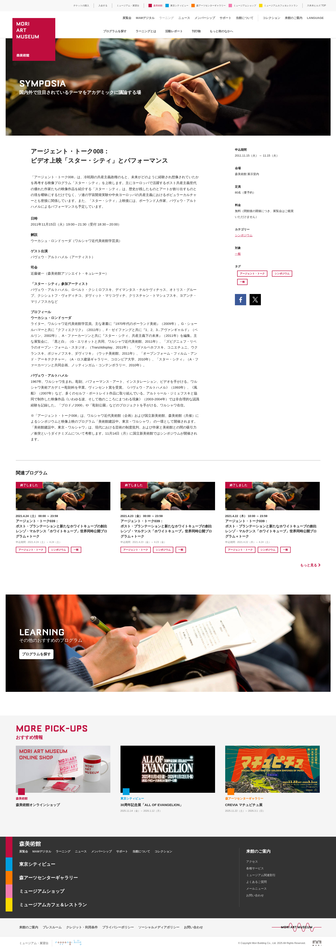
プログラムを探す (115, 31)
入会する (102, 5)
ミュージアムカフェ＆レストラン (281, 5)
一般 (238, 253)
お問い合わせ (255, 895)
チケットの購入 (81, 5)
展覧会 (127, 18)
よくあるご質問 (256, 882)
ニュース (184, 18)
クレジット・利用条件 (82, 927)
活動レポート (174, 31)
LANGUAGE (315, 18)
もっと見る (308, 565)
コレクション (271, 18)
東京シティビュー (179, 5)
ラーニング (166, 18)
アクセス (252, 861)
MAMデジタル (145, 18)
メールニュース (256, 888)
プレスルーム (52, 927)
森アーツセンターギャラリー (211, 5)
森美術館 (157, 5)
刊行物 (196, 31)
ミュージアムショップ (245, 5)
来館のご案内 (293, 18)
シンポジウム (244, 235)
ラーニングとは (146, 31)
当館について (244, 18)
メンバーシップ (205, 18)
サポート (225, 18)
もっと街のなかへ (221, 31)
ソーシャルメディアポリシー (158, 927)
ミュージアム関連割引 (261, 875)
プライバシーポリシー (118, 927)
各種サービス (255, 868)
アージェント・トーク (252, 273)
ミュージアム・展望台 (128, 5)
